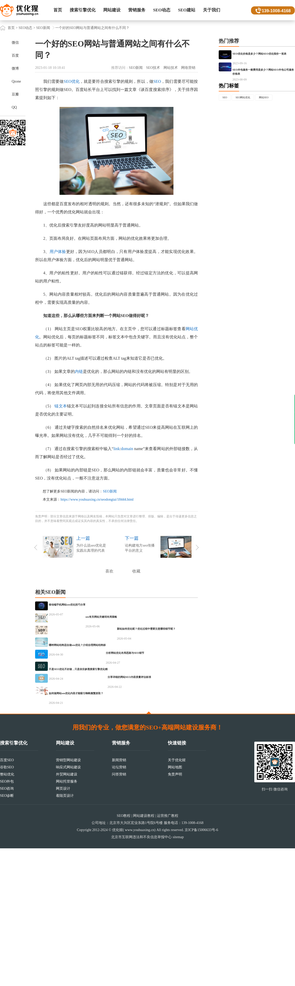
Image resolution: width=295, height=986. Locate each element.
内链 (79, 371)
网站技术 (171, 68)
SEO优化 (72, 81)
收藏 (136, 571)
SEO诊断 (7, 933)
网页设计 (63, 926)
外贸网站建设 (66, 912)
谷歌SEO (7, 905)
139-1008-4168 (274, 10)
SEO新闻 (43, 28)
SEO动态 (161, 10)
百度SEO (7, 898)
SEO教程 (123, 953)
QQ (14, 107)
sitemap (178, 975)
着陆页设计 (65, 933)
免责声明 (175, 912)
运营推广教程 (167, 953)
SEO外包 (7, 919)
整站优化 (7, 912)
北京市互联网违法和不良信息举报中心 (141, 975)
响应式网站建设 (68, 905)
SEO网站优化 (253, 129)
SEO (157, 81)
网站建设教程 (143, 953)
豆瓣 (15, 94)
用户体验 (58, 251)
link (116, 449)
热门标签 (229, 116)
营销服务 (136, 10)
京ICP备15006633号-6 (201, 967)
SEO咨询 (7, 926)
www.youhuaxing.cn (139, 967)
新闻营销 (119, 898)
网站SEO (231, 139)
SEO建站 (186, 10)
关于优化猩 (177, 898)
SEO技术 (153, 68)
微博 (15, 68)
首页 (57, 10)
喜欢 (109, 571)
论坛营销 (119, 905)
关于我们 (211, 10)
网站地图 (175, 905)
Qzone (16, 81)
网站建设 (112, 10)
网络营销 (188, 68)
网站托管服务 (66, 919)
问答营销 (119, 912)
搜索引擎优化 (83, 10)
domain (127, 449)
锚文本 (60, 406)
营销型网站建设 (68, 898)
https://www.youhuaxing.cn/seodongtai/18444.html (97, 499)
